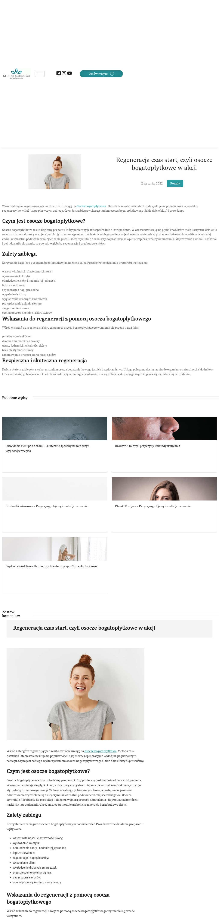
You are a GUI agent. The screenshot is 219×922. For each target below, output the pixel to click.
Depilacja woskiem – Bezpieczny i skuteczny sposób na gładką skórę (51, 566)
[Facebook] (58, 74)
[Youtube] (68, 74)
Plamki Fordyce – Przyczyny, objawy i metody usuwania (153, 506)
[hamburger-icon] (40, 74)
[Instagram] (63, 74)
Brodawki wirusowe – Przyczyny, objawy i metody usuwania (46, 506)
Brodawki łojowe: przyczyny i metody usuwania (147, 446)
